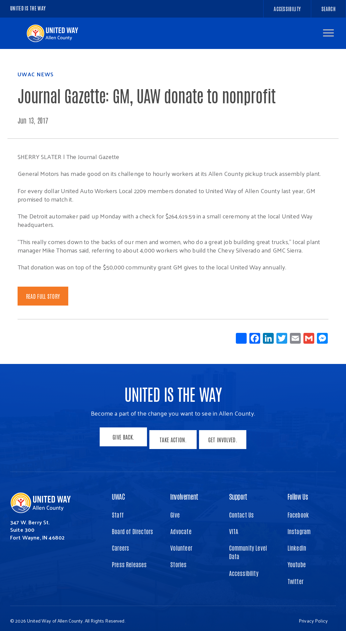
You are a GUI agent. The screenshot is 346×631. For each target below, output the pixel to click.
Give (175, 509)
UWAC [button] (118, 491)
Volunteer (181, 543)
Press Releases (129, 559)
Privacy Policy (313, 615)
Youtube (297, 559)
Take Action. (173, 436)
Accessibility (243, 568)
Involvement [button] (184, 491)
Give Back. (121, 436)
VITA (234, 526)
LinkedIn (297, 543)
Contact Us (241, 509)
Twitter (295, 576)
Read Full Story (43, 296)
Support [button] (238, 491)
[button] (328, 33)
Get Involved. (225, 436)
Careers (120, 543)
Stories (178, 559)
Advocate (180, 526)
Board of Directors (132, 526)
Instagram (299, 526)
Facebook (298, 509)
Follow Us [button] (298, 491)
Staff (118, 509)
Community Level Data (248, 547)
